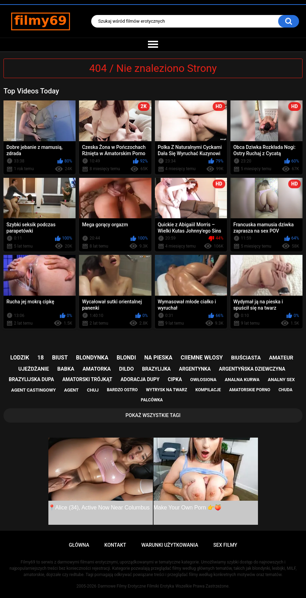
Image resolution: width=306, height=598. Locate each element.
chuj (93, 390)
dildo (126, 369)
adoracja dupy (139, 379)
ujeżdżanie (33, 369)
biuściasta (246, 358)
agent (71, 390)
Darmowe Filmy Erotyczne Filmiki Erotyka (136, 586)
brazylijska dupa (31, 379)
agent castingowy (33, 390)
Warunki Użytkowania (169, 545)
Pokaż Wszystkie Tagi (153, 415)
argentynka (195, 369)
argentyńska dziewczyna (252, 369)
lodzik (19, 357)
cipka (175, 379)
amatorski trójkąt (87, 379)
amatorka (97, 369)
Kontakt (115, 545)
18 (40, 357)
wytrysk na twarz (166, 389)
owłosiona (203, 379)
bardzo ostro (122, 389)
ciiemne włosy (202, 357)
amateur (281, 358)
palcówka (152, 400)
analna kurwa (242, 379)
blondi (126, 357)
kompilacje (208, 389)
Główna (79, 545)
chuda (285, 389)
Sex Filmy (225, 545)
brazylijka (156, 369)
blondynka (92, 357)
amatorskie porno (249, 389)
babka (65, 369)
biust (60, 357)
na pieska (158, 357)
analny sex (281, 379)
